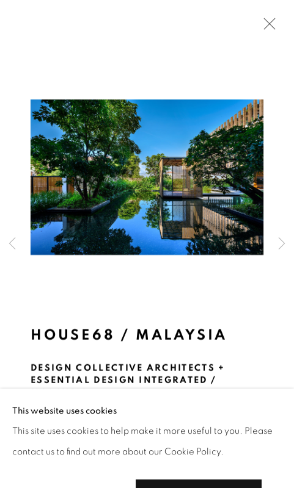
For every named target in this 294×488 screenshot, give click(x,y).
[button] (53, 450)
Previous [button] (12, 244)
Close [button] (266, 27)
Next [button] (282, 244)
